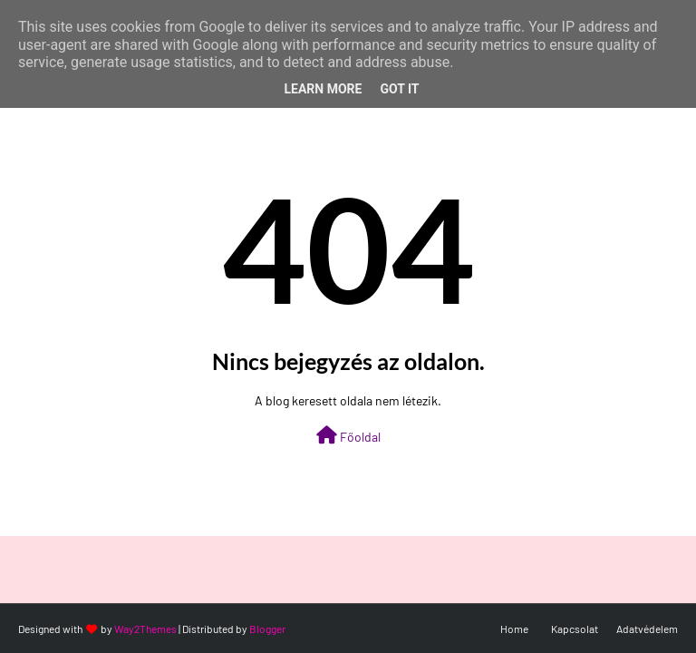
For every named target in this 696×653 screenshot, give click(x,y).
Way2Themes (145, 628)
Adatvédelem (647, 628)
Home (514, 628)
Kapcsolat (574, 628)
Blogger (267, 628)
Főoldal (348, 435)
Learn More (323, 89)
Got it (399, 89)
